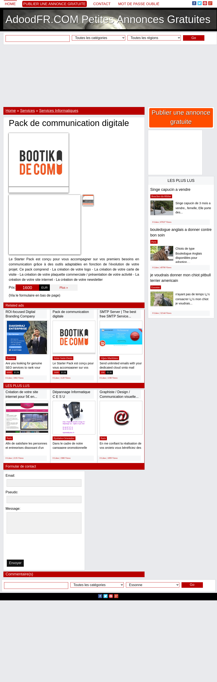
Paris (9, 438)
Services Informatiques (58, 111)
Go (193, 38)
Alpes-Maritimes (109, 358)
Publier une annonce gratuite (54, 4)
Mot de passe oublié (138, 4)
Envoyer (15, 563)
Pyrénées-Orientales (64, 438)
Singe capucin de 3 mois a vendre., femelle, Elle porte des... (193, 207)
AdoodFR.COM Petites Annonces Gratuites (108, 19)
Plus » (64, 287)
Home (10, 4)
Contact (102, 4)
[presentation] (29, 547)
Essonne (11, 358)
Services (27, 111)
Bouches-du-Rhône (161, 196)
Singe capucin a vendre (170, 189)
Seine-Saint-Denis (63, 358)
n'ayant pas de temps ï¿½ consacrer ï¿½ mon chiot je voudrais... (193, 298)
